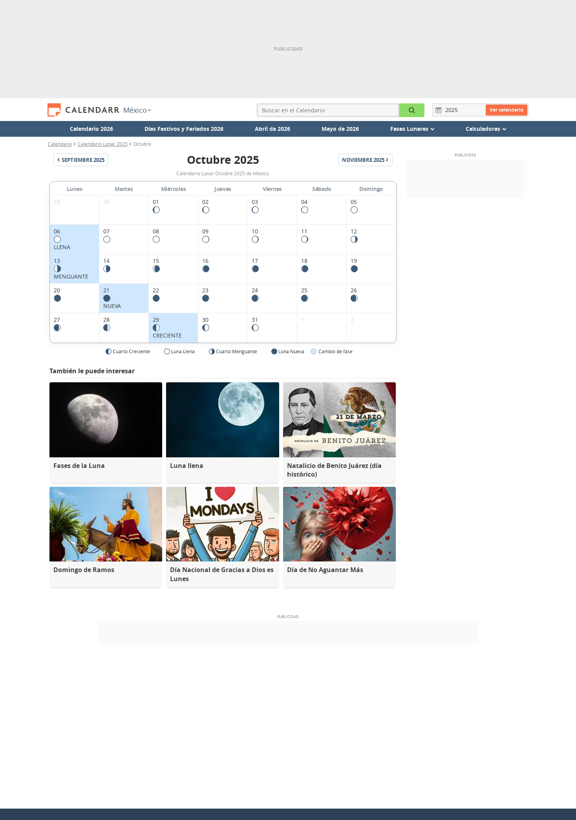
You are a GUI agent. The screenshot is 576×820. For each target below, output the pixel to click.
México (137, 110)
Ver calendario (506, 109)
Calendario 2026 (91, 128)
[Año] (453, 110)
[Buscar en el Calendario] (411, 110)
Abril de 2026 (272, 128)
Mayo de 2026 (340, 128)
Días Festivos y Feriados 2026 (183, 128)
